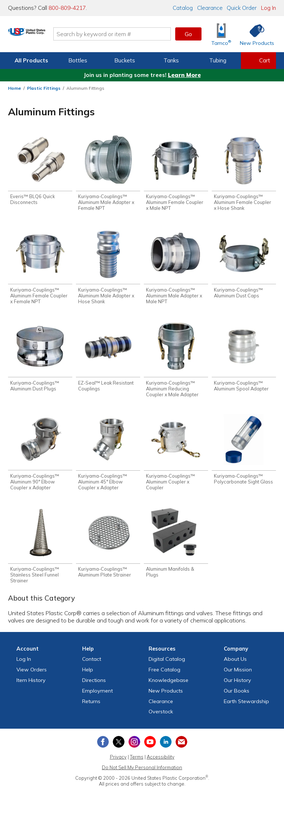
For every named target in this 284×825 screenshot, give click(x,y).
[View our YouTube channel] (150, 748)
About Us (235, 665)
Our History (237, 686)
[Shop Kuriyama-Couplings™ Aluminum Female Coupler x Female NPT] (40, 268)
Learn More (184, 75)
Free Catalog (164, 675)
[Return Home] (51, 35)
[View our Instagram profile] (134, 748)
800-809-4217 (67, 7)
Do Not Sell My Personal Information (142, 773)
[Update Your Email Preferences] (181, 748)
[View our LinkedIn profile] (165, 748)
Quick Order (242, 7)
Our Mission (238, 675)
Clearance (210, 7)
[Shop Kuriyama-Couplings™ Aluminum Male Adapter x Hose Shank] (108, 268)
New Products (166, 697)
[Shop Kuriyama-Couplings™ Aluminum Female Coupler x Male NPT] (176, 173)
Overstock (161, 717)
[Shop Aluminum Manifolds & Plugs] (176, 548)
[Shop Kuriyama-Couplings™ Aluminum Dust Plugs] (40, 359)
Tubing (217, 60)
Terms (136, 763)
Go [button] (188, 34)
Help (87, 675)
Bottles (77, 60)
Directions (94, 686)
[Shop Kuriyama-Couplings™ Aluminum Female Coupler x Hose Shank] (244, 173)
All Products (31, 60)
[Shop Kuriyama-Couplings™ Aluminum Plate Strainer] (108, 548)
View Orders (31, 675)
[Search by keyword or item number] (136, 34)
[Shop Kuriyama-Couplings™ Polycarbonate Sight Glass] (244, 454)
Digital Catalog (167, 665)
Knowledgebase (168, 686)
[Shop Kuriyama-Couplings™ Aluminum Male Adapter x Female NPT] (108, 173)
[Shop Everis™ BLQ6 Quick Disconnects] (40, 170)
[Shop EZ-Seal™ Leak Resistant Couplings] (108, 359)
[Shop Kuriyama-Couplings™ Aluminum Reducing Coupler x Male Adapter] (176, 362)
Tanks (171, 60)
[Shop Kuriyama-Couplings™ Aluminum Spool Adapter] (244, 359)
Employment (97, 697)
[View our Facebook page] (103, 748)
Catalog (183, 7)
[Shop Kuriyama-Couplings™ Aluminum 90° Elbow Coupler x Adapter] (40, 457)
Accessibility (160, 763)
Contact (91, 665)
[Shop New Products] (254, 34)
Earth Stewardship (246, 707)
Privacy (118, 763)
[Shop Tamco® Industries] (221, 34)
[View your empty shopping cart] (258, 60)
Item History (31, 686)
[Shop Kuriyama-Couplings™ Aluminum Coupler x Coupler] (176, 457)
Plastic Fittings (44, 88)
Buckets (124, 60)
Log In (268, 7)
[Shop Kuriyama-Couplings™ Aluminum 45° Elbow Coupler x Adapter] (108, 457)
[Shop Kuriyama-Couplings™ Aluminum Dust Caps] (244, 265)
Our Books (236, 697)
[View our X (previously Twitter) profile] (118, 748)
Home (14, 88)
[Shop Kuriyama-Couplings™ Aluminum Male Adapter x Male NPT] (176, 268)
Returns (91, 707)
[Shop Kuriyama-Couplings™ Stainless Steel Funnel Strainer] (40, 551)
